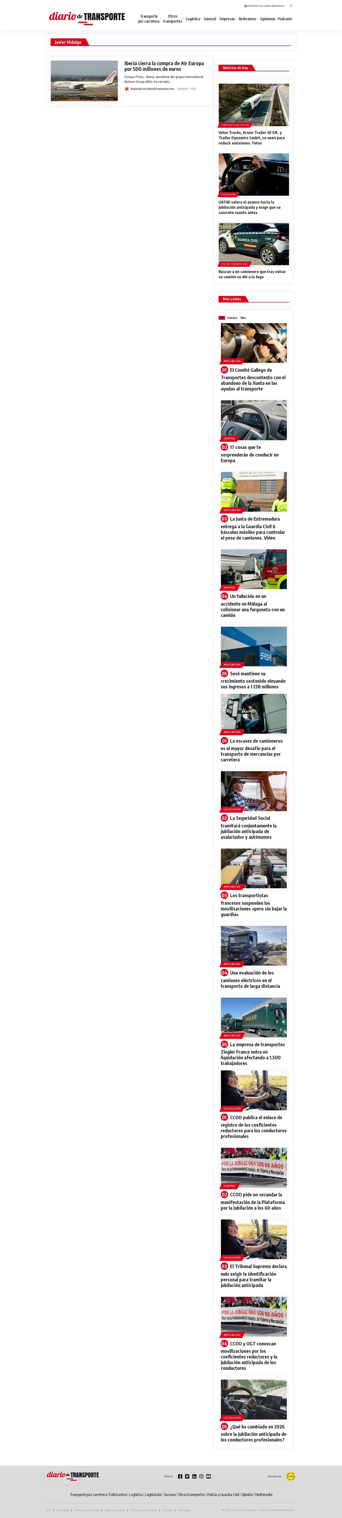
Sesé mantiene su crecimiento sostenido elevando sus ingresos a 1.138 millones (253, 680)
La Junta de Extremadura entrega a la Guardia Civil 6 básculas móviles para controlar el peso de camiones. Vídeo (253, 528)
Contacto (167, 1510)
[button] (291, 6)
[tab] (222, 318)
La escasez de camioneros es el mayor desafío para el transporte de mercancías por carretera (252, 750)
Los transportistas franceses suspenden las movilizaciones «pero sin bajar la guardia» (254, 904)
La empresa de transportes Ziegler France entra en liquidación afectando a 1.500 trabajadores (253, 1053)
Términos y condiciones (144, 1510)
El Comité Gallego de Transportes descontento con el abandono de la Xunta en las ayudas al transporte (253, 379)
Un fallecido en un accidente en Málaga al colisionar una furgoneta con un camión (253, 605)
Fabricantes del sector (235, 125)
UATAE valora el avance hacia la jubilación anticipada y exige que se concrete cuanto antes (250, 207)
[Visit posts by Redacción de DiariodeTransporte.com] (127, 89)
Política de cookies (115, 1510)
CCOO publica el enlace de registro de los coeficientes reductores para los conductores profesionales (254, 1126)
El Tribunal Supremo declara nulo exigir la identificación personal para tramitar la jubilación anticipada (254, 1275)
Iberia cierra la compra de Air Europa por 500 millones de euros (164, 66)
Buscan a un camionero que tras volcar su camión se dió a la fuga (252, 274)
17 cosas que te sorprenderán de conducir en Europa (250, 453)
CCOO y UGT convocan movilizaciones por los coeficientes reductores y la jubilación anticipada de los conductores (249, 1355)
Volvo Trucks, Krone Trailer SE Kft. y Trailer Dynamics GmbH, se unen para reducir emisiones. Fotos (252, 137)
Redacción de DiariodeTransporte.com (152, 88)
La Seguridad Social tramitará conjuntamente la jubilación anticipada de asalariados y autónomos (249, 827)
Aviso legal (63, 1510)
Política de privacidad (87, 1510)
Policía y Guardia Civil (234, 264)
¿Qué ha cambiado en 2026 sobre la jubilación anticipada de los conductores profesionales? (253, 1433)
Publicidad (184, 1510)
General (230, 438)
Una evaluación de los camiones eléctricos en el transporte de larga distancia (250, 979)
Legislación (228, 194)
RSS (49, 1510)
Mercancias (232, 361)
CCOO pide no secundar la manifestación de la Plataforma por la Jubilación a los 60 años (253, 1201)
